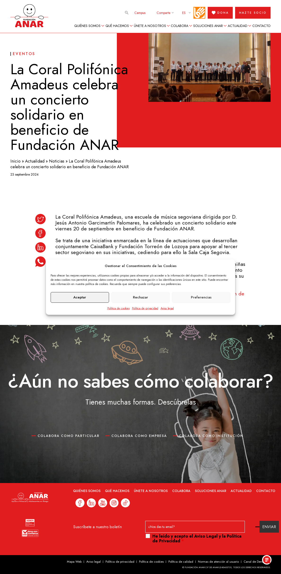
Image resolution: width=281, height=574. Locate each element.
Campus (139, 12)
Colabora (179, 25)
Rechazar (140, 297)
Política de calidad (180, 561)
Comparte (163, 12)
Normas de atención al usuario (218, 561)
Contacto (261, 25)
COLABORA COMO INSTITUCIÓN (211, 435)
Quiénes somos (87, 25)
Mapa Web (74, 561)
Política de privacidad (145, 308)
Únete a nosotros (150, 25)
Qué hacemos (117, 25)
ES (184, 12)
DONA (220, 13)
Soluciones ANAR (208, 25)
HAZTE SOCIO (253, 13)
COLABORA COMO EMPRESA (139, 435)
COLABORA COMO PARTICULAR (68, 435)
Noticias (56, 161)
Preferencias (201, 297)
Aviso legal (167, 308)
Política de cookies (118, 308)
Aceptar (79, 297)
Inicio (15, 161)
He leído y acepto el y (196, 538)
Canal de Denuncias (257, 561)
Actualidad (237, 25)
